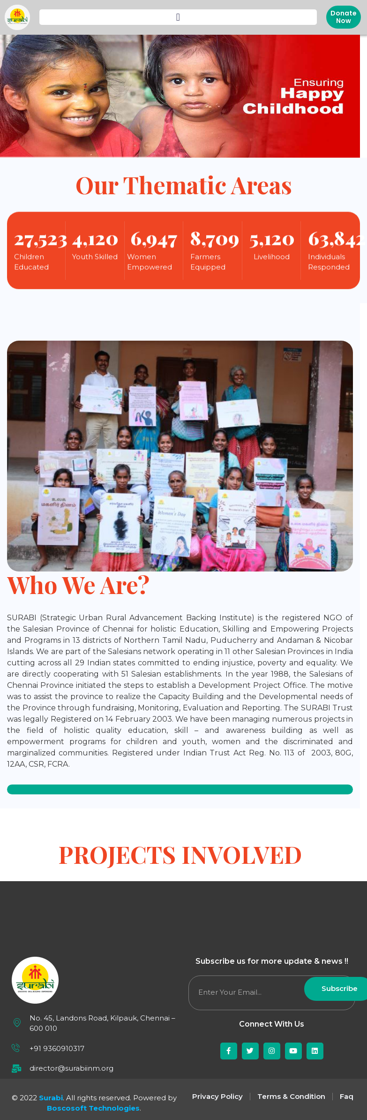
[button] (178, 17)
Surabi (51, 1097)
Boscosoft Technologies (93, 1108)
